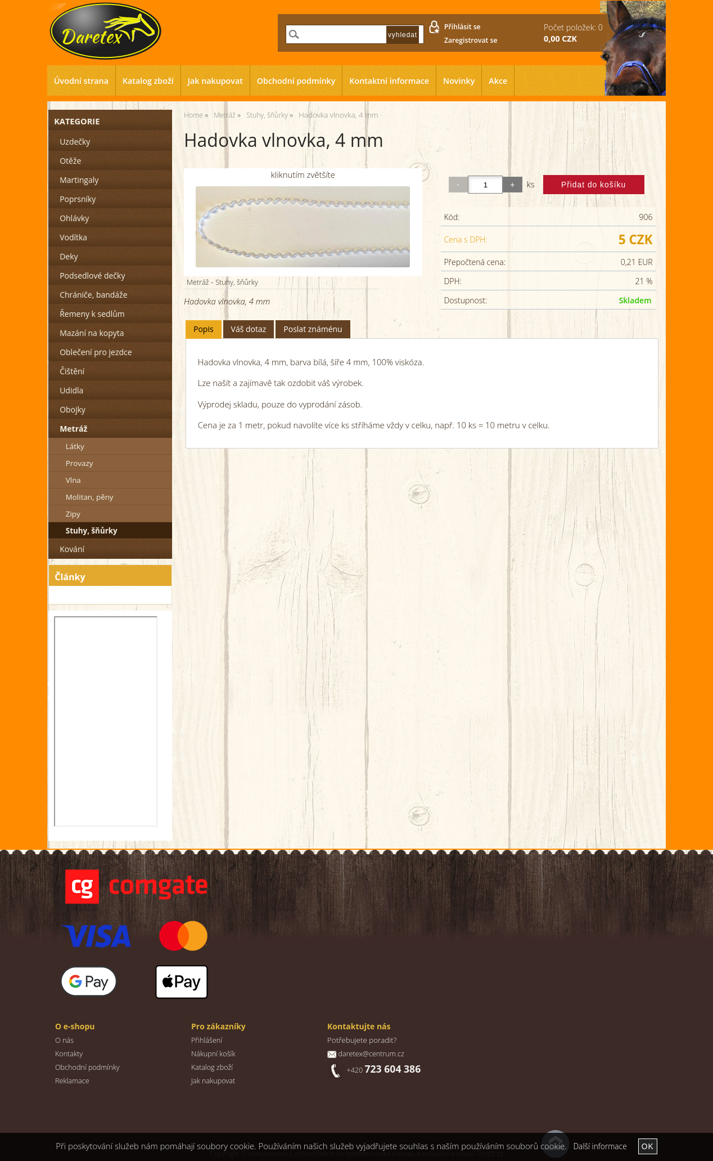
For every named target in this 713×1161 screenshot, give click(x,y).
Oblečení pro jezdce (96, 352)
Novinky (459, 80)
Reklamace (72, 1081)
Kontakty (69, 1054)
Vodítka (73, 237)
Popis (203, 329)
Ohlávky (74, 218)
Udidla (71, 390)
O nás (64, 1040)
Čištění (72, 371)
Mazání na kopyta (92, 333)
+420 (383, 1070)
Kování (72, 549)
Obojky (72, 409)
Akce (498, 80)
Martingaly (79, 179)
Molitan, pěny (90, 497)
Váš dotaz (249, 329)
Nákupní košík (213, 1054)
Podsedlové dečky (92, 275)
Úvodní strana (81, 80)
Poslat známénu (312, 329)
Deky (69, 256)
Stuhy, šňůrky (236, 282)
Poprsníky (78, 199)
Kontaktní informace (389, 80)
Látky (75, 446)
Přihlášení (206, 1040)
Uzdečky (75, 141)
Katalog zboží (148, 80)
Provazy (79, 463)
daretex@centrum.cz (371, 1054)
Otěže (70, 160)
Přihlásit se (462, 27)
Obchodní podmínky (296, 80)
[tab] (204, 329)
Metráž (198, 282)
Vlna (73, 480)
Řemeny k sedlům (92, 313)
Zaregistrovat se (471, 40)
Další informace (599, 1146)
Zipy (73, 514)
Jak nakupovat (215, 80)
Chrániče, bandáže (93, 294)
